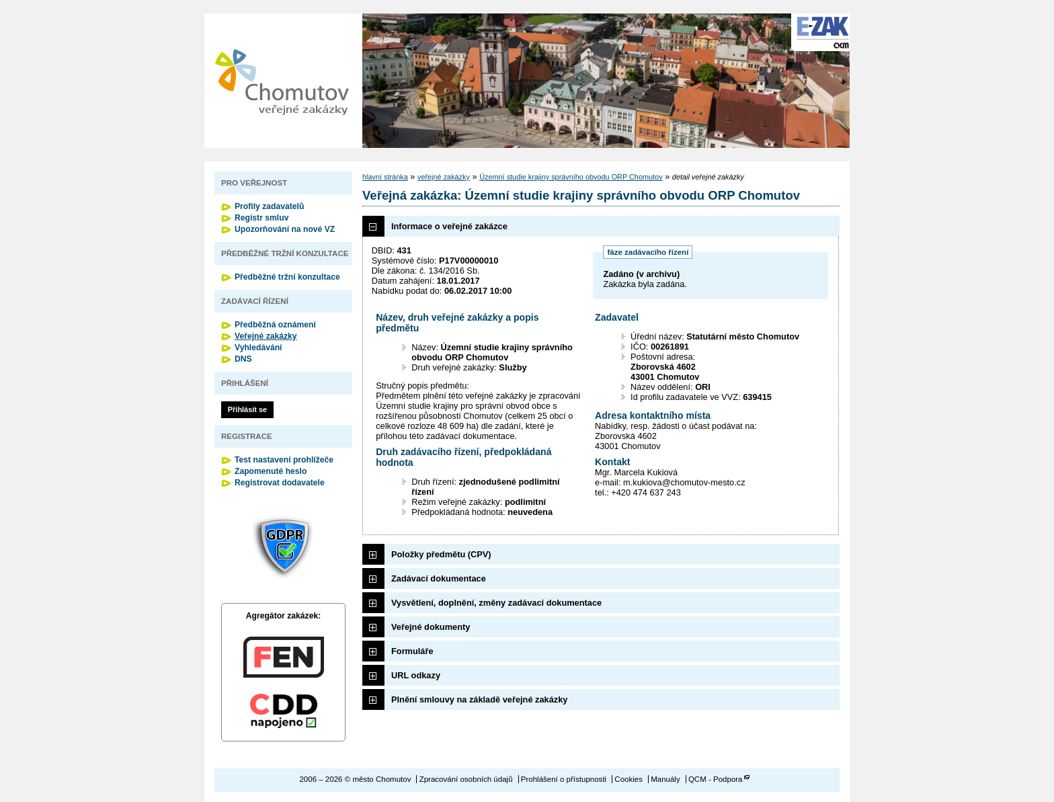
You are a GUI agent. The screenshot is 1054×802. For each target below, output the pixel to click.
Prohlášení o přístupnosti (563, 779)
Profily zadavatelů (269, 206)
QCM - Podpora (715, 779)
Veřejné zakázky (266, 336)
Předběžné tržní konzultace (287, 277)
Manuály (665, 779)
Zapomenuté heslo (271, 471)
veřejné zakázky (443, 177)
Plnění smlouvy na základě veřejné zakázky (479, 699)
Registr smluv (261, 218)
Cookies (628, 779)
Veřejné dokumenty (430, 627)
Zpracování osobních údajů (466, 779)
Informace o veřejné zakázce (449, 226)
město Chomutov (281, 80)
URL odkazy (415, 675)
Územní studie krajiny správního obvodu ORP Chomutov (570, 177)
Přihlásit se (247, 409)
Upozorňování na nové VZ (285, 229)
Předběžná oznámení (275, 324)
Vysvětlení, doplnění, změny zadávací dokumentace (496, 603)
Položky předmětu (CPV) (441, 554)
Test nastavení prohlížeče (284, 460)
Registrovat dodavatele (280, 482)
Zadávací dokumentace (438, 578)
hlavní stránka (385, 177)
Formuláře (412, 651)
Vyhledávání (258, 347)
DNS (243, 359)
